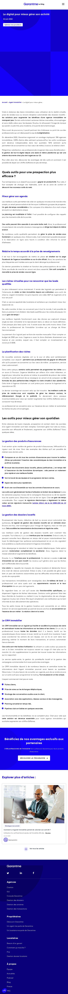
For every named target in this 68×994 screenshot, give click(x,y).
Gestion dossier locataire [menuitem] (17, 890)
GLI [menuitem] (8, 826)
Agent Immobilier (15, 36)
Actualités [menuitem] (11, 908)
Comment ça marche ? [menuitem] (16, 882)
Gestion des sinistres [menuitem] (15, 838)
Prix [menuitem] (8, 886)
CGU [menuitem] (21, 939)
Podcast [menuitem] (10, 912)
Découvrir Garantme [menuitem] (15, 856)
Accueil (4, 36)
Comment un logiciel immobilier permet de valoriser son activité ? (27, 764)
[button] (4, 990)
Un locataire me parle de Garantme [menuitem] (21, 864)
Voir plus (47, 767)
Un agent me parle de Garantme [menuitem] (20, 860)
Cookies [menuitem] (27, 939)
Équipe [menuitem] (9, 903)
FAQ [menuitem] (8, 925)
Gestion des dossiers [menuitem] (15, 834)
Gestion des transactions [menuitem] (17, 843)
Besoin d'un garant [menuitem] (14, 877)
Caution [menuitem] (10, 821)
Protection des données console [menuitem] (33, 943)
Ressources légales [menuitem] (13, 943)
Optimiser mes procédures (12, 25)
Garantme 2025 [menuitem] (12, 939)
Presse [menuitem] (9, 920)
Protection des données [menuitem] (40, 939)
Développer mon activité (12, 760)
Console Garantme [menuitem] (14, 830)
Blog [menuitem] (9, 916)
